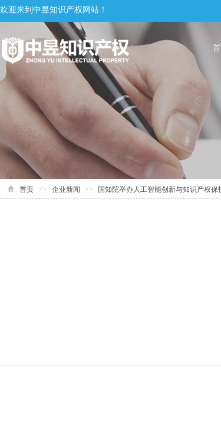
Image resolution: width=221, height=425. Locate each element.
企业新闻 (66, 189)
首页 (26, 189)
